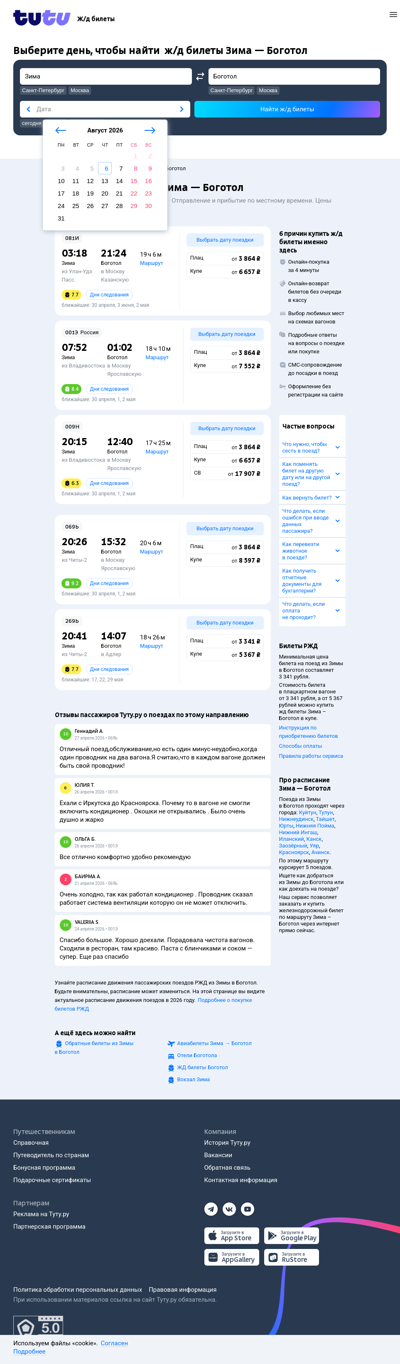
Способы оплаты (300, 746)
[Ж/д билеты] (96, 19)
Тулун (326, 812)
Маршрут (151, 263)
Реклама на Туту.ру (41, 1214)
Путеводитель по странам (51, 1155)
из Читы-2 (74, 560)
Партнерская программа (49, 1226)
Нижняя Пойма (315, 826)
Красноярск (294, 852)
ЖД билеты (202, 1067)
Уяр (314, 845)
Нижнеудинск (296, 819)
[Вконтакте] (229, 1206)
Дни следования (109, 295)
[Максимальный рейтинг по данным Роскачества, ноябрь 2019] (38, 1328)
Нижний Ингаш (298, 832)
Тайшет (325, 819)
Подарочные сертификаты (52, 1180)
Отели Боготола (197, 1055)
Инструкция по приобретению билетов (308, 732)
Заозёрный (293, 845)
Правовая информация (182, 1289)
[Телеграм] (211, 1206)
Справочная (31, 1142)
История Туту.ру (227, 1142)
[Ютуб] (247, 1206)
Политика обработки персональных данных (77, 1289)
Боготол (111, 263)
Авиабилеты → (214, 1043)
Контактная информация (240, 1180)
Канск (314, 839)
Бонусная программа (44, 1167)
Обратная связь (227, 1167)
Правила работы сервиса (311, 756)
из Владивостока (84, 365)
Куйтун (308, 812)
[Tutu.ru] (42, 19)
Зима (68, 263)
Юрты (286, 826)
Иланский (291, 839)
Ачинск (321, 852)
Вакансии (218, 1155)
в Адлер (111, 654)
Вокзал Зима (193, 1079)
